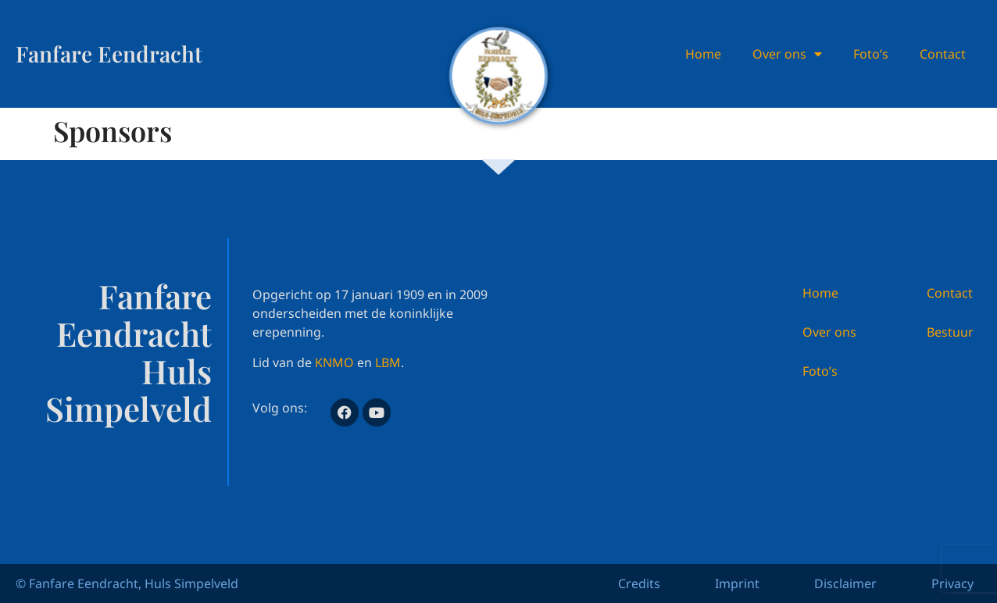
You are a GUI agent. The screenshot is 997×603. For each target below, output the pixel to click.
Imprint (737, 583)
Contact (943, 53)
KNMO (334, 362)
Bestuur (950, 332)
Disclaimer (845, 583)
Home (703, 53)
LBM (388, 362)
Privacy (952, 583)
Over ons (787, 54)
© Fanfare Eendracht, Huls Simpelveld (127, 583)
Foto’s (870, 53)
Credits (639, 583)
